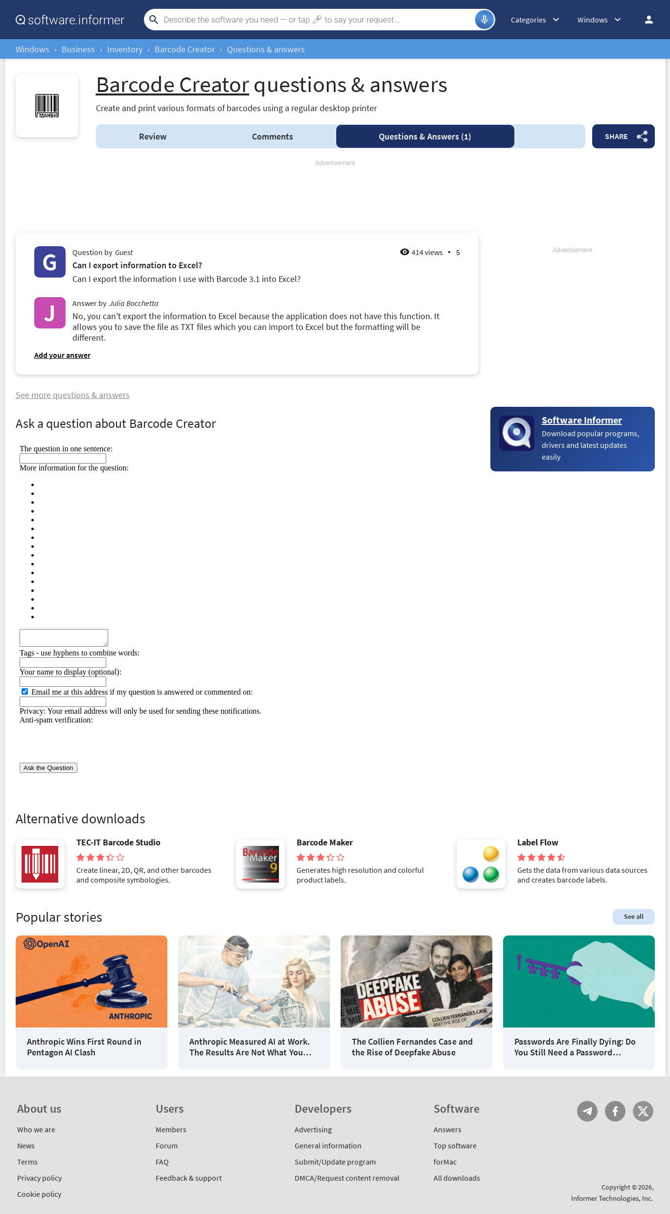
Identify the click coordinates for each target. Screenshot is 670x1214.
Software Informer (582, 420)
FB (615, 1111)
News (26, 1145)
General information (328, 1145)
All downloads (457, 1178)
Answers (425, 136)
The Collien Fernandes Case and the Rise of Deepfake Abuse (412, 1046)
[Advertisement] (335, 197)
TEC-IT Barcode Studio (118, 842)
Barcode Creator (185, 49)
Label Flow (537, 842)
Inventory (124, 49)
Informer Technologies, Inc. (612, 1198)
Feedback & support (189, 1178)
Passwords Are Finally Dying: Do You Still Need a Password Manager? (575, 1046)
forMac (445, 1162)
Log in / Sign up (644, 19)
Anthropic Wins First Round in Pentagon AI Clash (84, 1046)
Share (616, 136)
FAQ (162, 1162)
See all (634, 916)
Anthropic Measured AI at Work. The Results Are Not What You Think (249, 1046)
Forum (167, 1145)
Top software (455, 1145)
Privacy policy (39, 1178)
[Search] (318, 19)
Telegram (587, 1111)
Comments (272, 136)
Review (152, 136)
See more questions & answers (73, 394)
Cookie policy (39, 1194)
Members (171, 1129)
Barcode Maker (325, 842)
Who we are (36, 1129)
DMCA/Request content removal (347, 1178)
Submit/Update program (335, 1162)
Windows (32, 49)
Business (78, 49)
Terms (27, 1162)
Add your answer (62, 355)
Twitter (643, 1111)
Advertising (313, 1129)
